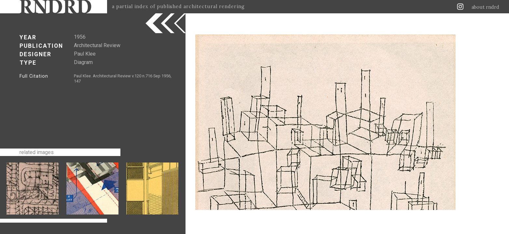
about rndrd (485, 7)
